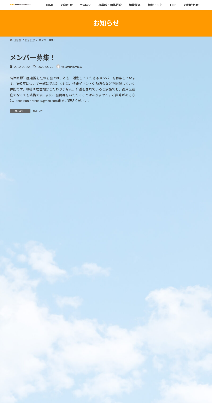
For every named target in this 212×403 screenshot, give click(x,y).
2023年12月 (159, 333)
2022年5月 (159, 367)
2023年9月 (159, 341)
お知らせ (37, 110)
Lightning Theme (106, 395)
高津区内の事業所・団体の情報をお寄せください (185, 243)
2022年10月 (159, 350)
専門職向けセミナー (184, 143)
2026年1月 (159, 299)
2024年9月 (159, 325)
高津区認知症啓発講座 (185, 68)
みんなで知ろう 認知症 (185, 181)
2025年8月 (159, 308)
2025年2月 (159, 316)
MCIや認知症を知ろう (185, 87)
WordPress (88, 395)
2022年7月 (159, 358)
